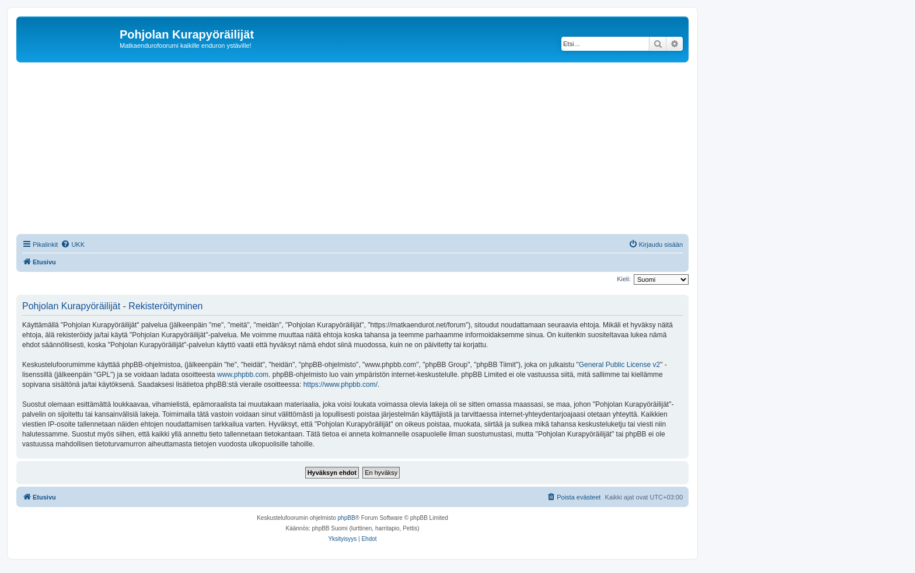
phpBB (346, 518)
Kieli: (624, 278)
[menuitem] (73, 244)
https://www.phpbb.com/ (340, 384)
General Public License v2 (619, 365)
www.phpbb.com (242, 375)
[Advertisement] (366, 150)
